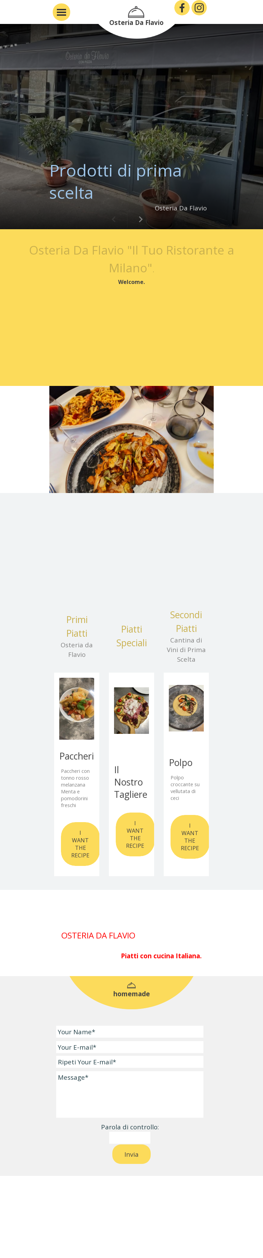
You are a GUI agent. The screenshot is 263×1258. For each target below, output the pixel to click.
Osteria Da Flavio (136, 22)
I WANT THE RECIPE (80, 844)
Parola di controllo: (130, 1127)
